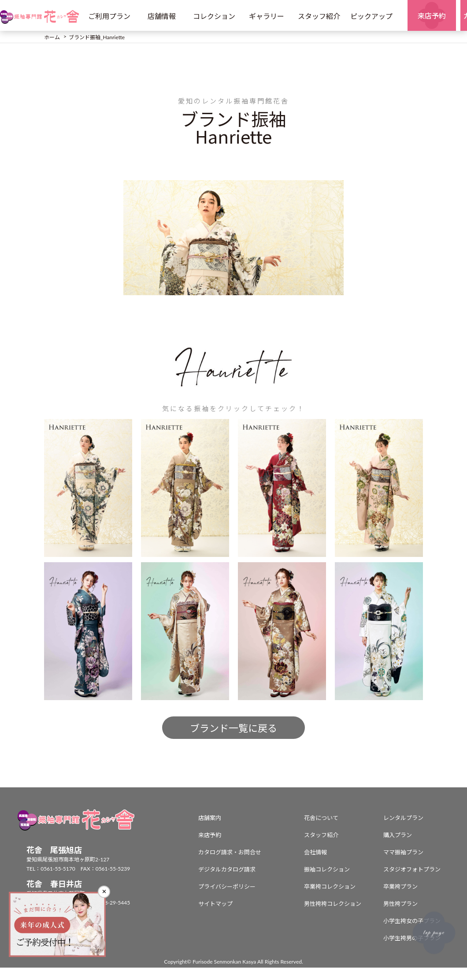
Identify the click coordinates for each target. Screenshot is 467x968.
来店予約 (209, 835)
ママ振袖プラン (403, 852)
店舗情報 (162, 16)
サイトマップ (215, 904)
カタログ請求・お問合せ (229, 852)
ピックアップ (371, 16)
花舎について (321, 818)
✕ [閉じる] (104, 891)
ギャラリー (266, 16)
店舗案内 (209, 818)
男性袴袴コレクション (332, 904)
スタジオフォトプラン (412, 869)
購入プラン (397, 835)
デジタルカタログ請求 (227, 869)
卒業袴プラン (400, 886)
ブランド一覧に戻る (233, 728)
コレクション (214, 16)
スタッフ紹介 (319, 16)
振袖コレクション (327, 869)
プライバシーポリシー (227, 886)
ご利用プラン (109, 16)
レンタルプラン (403, 818)
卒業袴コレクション (330, 886)
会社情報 (315, 852)
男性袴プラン (400, 904)
